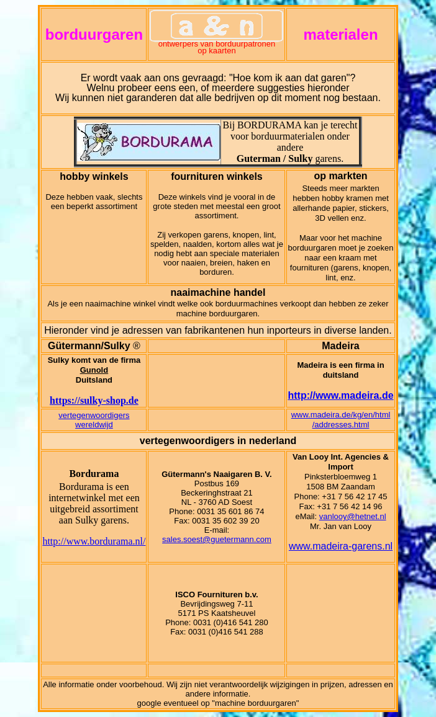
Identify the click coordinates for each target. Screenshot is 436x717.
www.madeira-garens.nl (341, 546)
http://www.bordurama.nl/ (93, 541)
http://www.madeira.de (340, 395)
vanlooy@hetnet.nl (352, 516)
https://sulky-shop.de (94, 400)
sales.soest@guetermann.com (216, 539)
